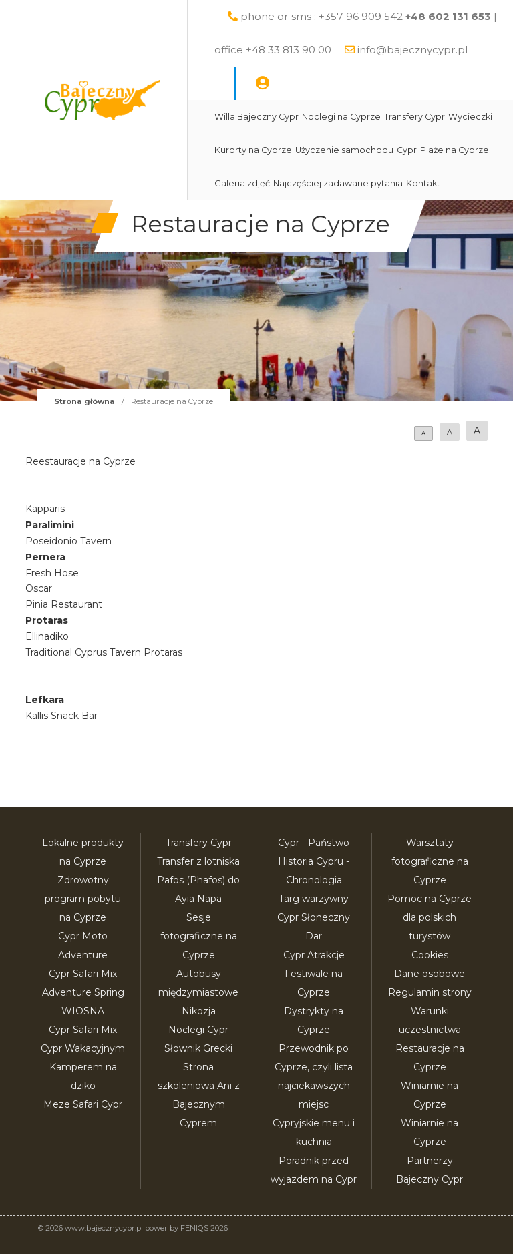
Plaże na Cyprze (454, 150)
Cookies (429, 955)
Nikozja (199, 1011)
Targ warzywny (314, 899)
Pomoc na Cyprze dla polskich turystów (429, 917)
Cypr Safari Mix (83, 1030)
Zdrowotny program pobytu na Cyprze (83, 898)
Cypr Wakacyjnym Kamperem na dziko (83, 1067)
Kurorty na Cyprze (253, 150)
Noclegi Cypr (198, 1030)
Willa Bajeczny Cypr (256, 117)
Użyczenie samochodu (344, 150)
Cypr (407, 150)
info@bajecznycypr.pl (412, 49)
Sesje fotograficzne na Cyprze (198, 936)
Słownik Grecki (198, 1048)
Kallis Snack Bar (61, 716)
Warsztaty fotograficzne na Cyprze (429, 861)
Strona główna (84, 401)
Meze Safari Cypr (82, 1104)
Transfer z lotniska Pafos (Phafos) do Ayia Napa (198, 880)
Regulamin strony (430, 992)
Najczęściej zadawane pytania (338, 183)
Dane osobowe (429, 974)
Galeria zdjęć (242, 183)
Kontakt (423, 183)
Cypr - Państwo (313, 843)
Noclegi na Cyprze (341, 117)
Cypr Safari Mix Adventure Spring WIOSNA (83, 992)
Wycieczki (470, 117)
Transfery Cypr (414, 117)
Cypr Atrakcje (314, 955)
